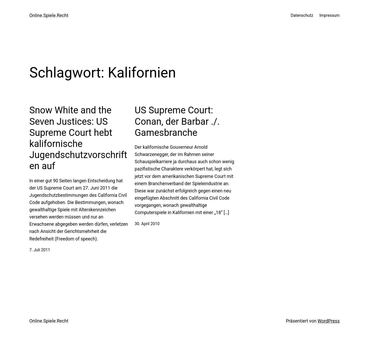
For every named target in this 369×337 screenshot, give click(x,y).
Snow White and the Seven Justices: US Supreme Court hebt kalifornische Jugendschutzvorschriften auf (78, 138)
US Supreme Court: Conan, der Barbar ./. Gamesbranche (177, 121)
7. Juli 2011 (39, 250)
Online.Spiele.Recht (49, 15)
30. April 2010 (147, 224)
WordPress (329, 321)
